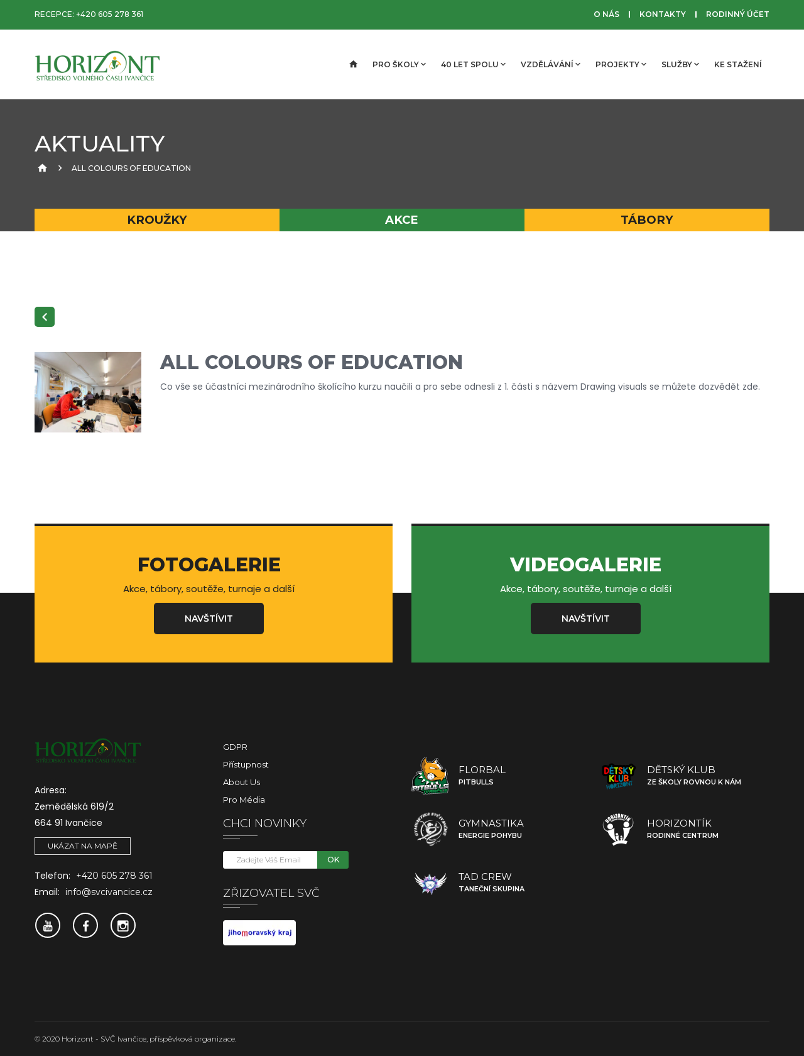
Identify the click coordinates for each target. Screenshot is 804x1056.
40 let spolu (473, 64)
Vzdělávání (550, 64)
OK (333, 859)
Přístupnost (246, 764)
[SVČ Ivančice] (97, 64)
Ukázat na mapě (82, 845)
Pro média (244, 800)
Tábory (647, 219)
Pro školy (399, 64)
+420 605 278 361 (109, 14)
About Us (241, 782)
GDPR (235, 747)
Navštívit (209, 618)
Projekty (620, 64)
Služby (680, 64)
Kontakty (662, 14)
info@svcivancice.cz (109, 892)
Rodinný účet (737, 14)
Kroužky (157, 219)
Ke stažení (738, 64)
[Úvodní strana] (352, 64)
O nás (606, 14)
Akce (401, 219)
